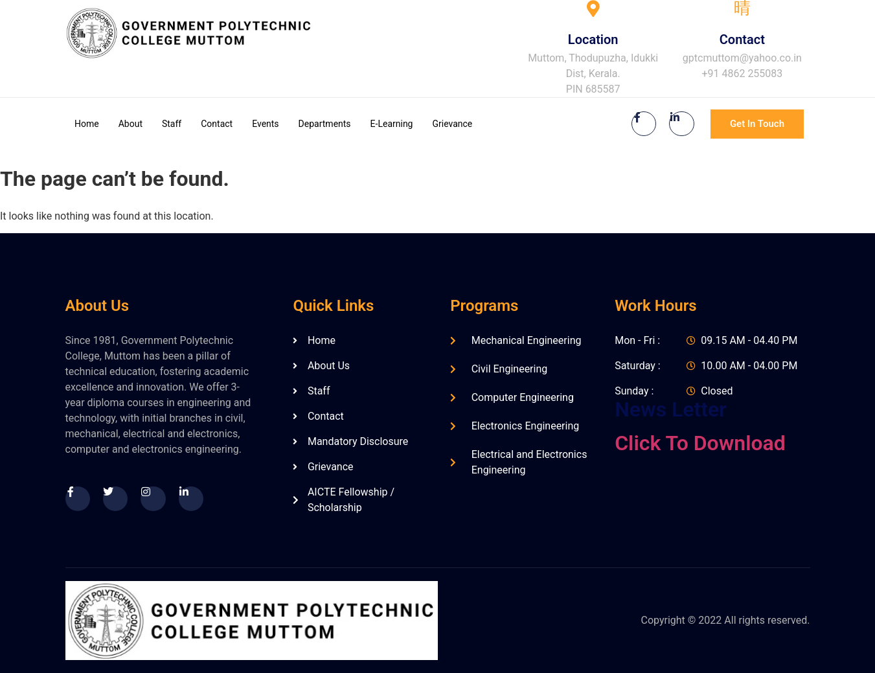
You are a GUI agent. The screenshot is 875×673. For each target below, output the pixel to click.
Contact (217, 124)
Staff (171, 124)
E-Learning (391, 124)
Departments (325, 124)
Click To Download (700, 443)
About (130, 124)
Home (86, 124)
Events (265, 124)
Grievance (452, 124)
